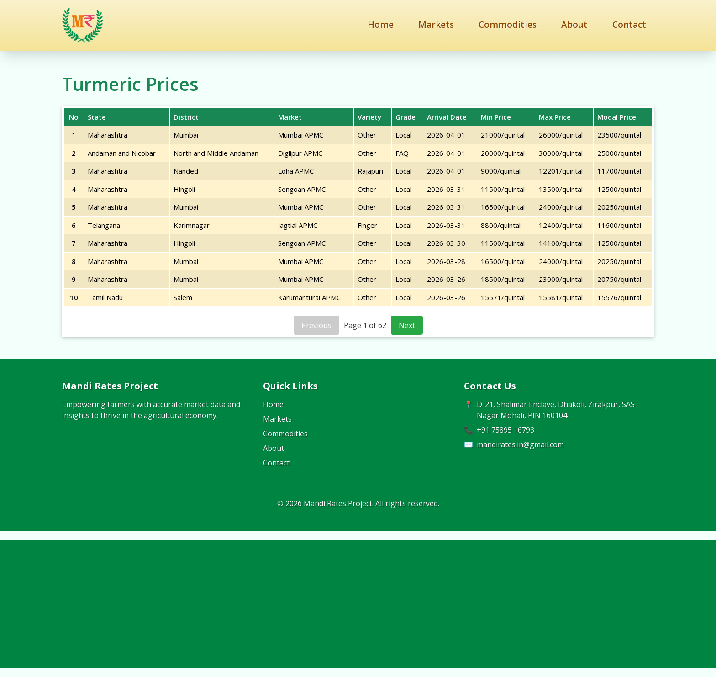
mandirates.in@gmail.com (520, 444)
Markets (436, 25)
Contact (629, 25)
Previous (316, 325)
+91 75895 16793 (505, 430)
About (574, 25)
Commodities (508, 25)
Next (407, 325)
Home (381, 25)
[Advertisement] (358, 604)
